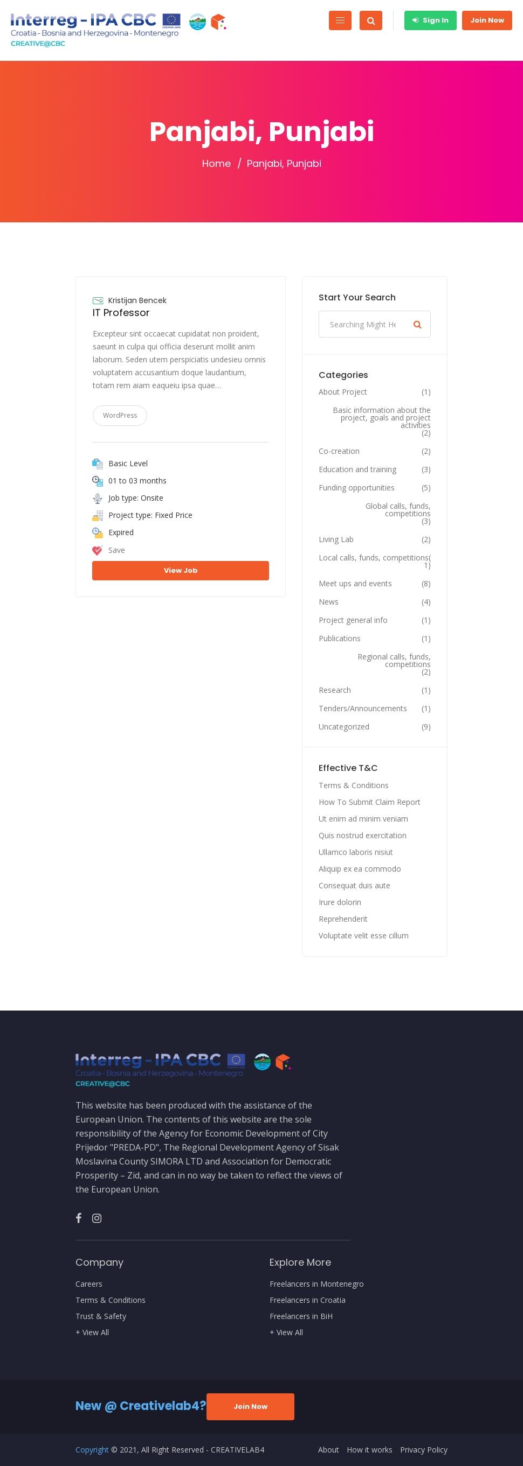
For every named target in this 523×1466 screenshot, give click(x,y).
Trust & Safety (100, 1316)
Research (335, 690)
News (329, 602)
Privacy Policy (424, 1450)
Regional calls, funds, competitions (394, 660)
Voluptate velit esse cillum (364, 935)
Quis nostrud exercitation (363, 835)
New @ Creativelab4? (141, 1406)
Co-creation (339, 451)
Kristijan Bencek (137, 300)
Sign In (430, 20)
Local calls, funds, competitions (374, 558)
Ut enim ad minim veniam (363, 818)
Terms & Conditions (354, 785)
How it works (370, 1450)
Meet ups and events (355, 583)
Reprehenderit (343, 919)
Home (216, 164)
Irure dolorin (340, 902)
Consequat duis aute (354, 885)
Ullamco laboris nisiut (356, 852)
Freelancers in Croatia (308, 1300)
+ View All (92, 1332)
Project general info (353, 620)
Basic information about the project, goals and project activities (382, 417)
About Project (343, 392)
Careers (88, 1284)
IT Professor (121, 312)
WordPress (120, 415)
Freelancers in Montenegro (317, 1284)
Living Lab (336, 539)
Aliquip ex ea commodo (360, 869)
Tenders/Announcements (363, 708)
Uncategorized (344, 727)
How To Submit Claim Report (370, 802)
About (328, 1450)
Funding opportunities (357, 488)
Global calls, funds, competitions (398, 509)
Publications (340, 638)
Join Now (487, 20)
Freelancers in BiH (301, 1316)
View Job (181, 570)
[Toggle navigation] (340, 20)
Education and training (357, 469)
